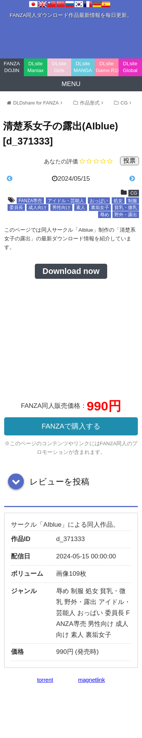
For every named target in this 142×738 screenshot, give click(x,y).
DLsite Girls (59, 67)
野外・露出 (125, 214)
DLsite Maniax (35, 67)
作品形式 (90, 103)
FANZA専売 (30, 200)
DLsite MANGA (82, 67)
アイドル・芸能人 (66, 200)
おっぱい (99, 200)
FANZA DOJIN (12, 67)
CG (124, 103)
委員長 (16, 207)
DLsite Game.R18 (107, 67)
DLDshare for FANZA (36, 103)
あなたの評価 (61, 161)
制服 (132, 200)
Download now (70, 271)
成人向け (37, 207)
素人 (80, 207)
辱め (104, 214)
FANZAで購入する (71, 426)
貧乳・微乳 (125, 207)
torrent (45, 680)
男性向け (61, 207)
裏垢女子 (100, 207)
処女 (118, 200)
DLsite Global (130, 67)
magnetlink (91, 680)
